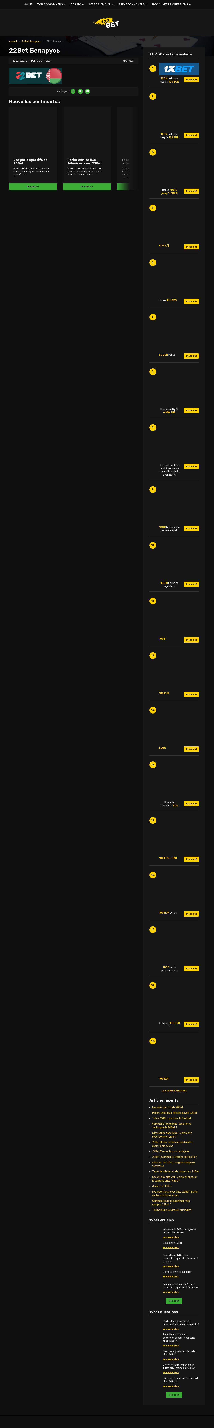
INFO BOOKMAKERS (131, 4)
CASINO (75, 4)
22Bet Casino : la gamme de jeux (170, 1151)
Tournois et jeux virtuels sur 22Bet (172, 1210)
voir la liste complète (174, 1091)
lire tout (174, 1300)
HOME (28, 4)
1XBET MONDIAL (100, 4)
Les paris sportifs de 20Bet (167, 1107)
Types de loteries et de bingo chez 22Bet (175, 1171)
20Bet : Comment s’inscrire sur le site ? (174, 1156)
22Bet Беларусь (31, 41)
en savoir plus (171, 1237)
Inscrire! (191, 79)
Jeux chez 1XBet (162, 1186)
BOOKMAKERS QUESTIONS (170, 4)
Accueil (13, 41)
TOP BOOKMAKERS (50, 4)
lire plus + (33, 186)
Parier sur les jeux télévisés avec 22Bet (174, 1112)
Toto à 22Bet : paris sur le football (171, 1118)
